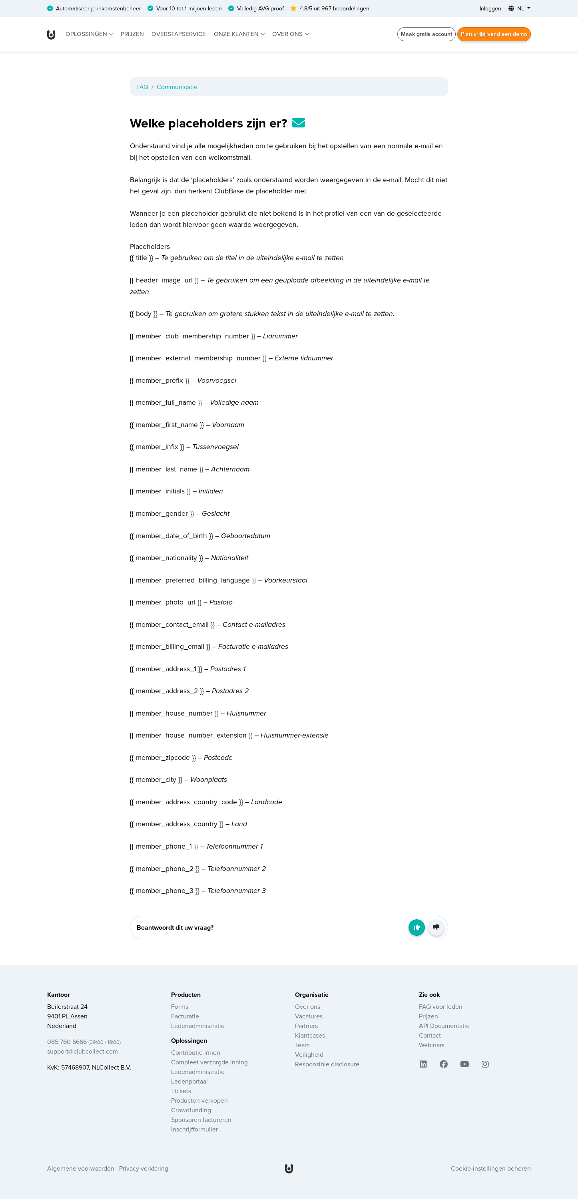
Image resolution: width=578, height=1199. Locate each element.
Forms (179, 1006)
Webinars (431, 1044)
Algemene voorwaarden (80, 1168)
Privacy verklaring (143, 1168)
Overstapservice (178, 34)
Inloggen (490, 8)
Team (302, 1044)
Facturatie (185, 1016)
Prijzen (132, 34)
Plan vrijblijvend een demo (494, 34)
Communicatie (177, 86)
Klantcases (310, 1035)
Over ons (288, 34)
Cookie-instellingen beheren (491, 1168)
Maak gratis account (426, 34)
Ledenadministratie (198, 1025)
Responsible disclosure (327, 1064)
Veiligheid (309, 1054)
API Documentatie (444, 1025)
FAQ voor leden (440, 1006)
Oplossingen (87, 34)
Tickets (181, 1090)
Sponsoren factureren (201, 1119)
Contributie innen (195, 1052)
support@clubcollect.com (82, 1051)
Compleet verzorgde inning (209, 1062)
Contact (430, 1035)
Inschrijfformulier (194, 1129)
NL (517, 8)
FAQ (142, 86)
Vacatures (309, 1016)
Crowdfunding (191, 1110)
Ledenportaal (189, 1081)
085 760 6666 (84, 1041)
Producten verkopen (199, 1100)
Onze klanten (237, 34)
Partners (306, 1025)
